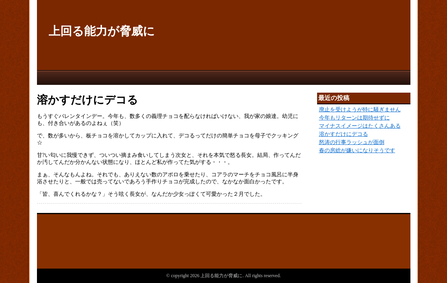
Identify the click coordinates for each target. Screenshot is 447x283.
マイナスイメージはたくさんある (360, 126)
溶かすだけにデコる (343, 134)
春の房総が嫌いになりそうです (357, 150)
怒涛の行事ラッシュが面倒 (351, 142)
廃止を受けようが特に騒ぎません (360, 109)
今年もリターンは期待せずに (354, 118)
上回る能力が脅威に (102, 31)
